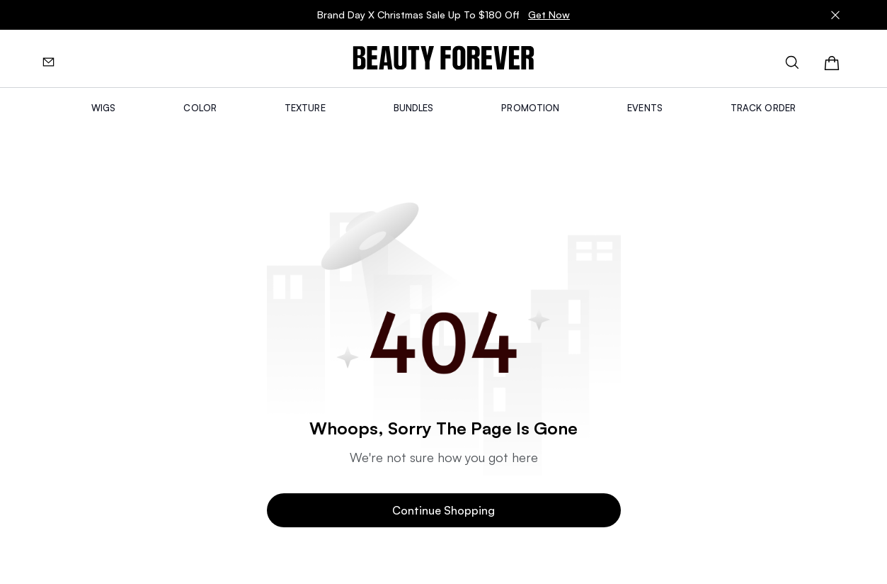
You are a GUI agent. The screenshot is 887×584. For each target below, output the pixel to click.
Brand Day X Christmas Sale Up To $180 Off (443, 15)
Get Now (549, 15)
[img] (443, 58)
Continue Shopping (443, 510)
